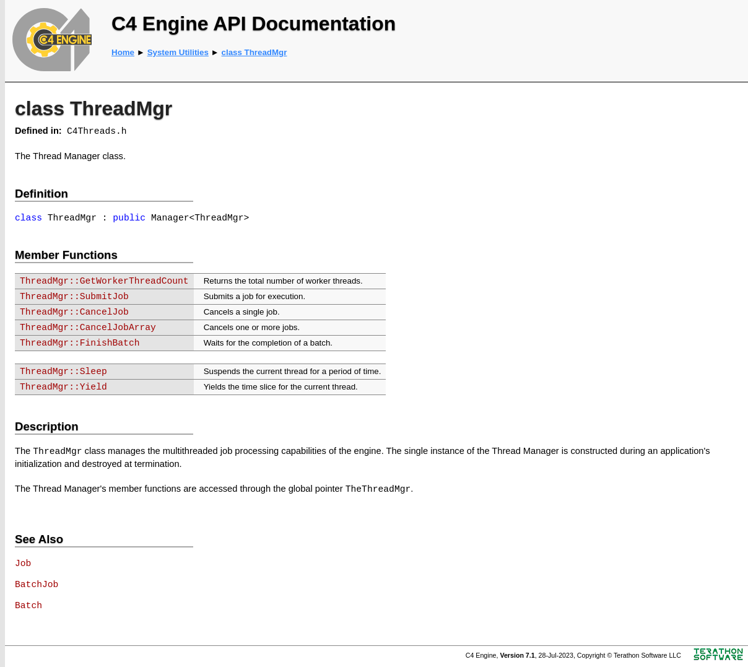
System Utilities (178, 52)
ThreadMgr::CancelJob (74, 312)
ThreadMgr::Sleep (63, 372)
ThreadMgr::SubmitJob (74, 297)
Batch (28, 606)
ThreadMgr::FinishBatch (80, 343)
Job (23, 564)
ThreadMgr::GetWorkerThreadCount (104, 281)
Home (122, 52)
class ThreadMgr (254, 52)
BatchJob (36, 585)
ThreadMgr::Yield (63, 387)
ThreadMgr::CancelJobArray (88, 328)
